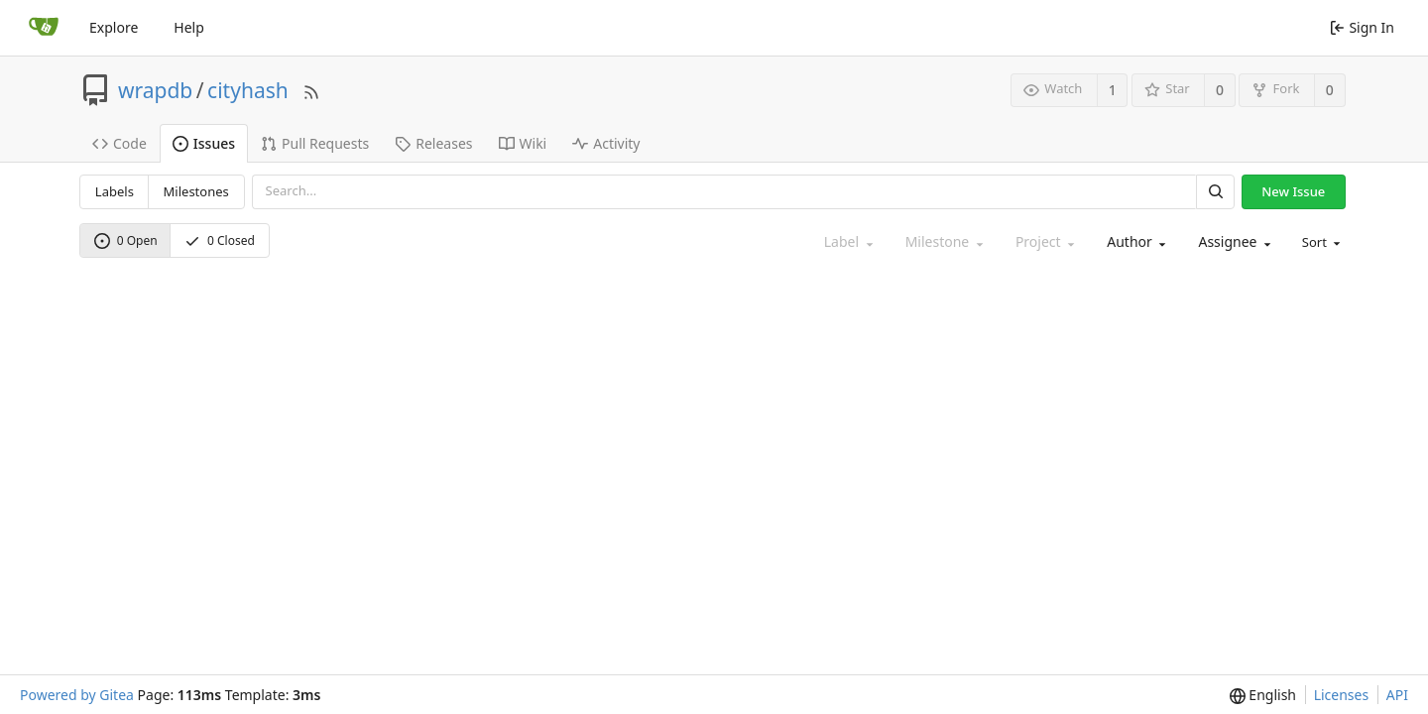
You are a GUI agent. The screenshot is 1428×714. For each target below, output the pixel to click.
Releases (433, 143)
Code (119, 143)
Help (189, 27)
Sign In (1362, 27)
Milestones (196, 191)
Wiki (523, 143)
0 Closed (219, 240)
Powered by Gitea (77, 694)
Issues (204, 143)
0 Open (126, 240)
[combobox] (1134, 242)
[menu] (1320, 242)
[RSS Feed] (311, 89)
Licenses (1341, 694)
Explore (113, 27)
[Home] (44, 28)
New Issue (1293, 191)
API (1397, 694)
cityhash (248, 90)
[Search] (1215, 192)
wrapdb (155, 90)
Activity (606, 143)
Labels (114, 191)
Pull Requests (315, 143)
